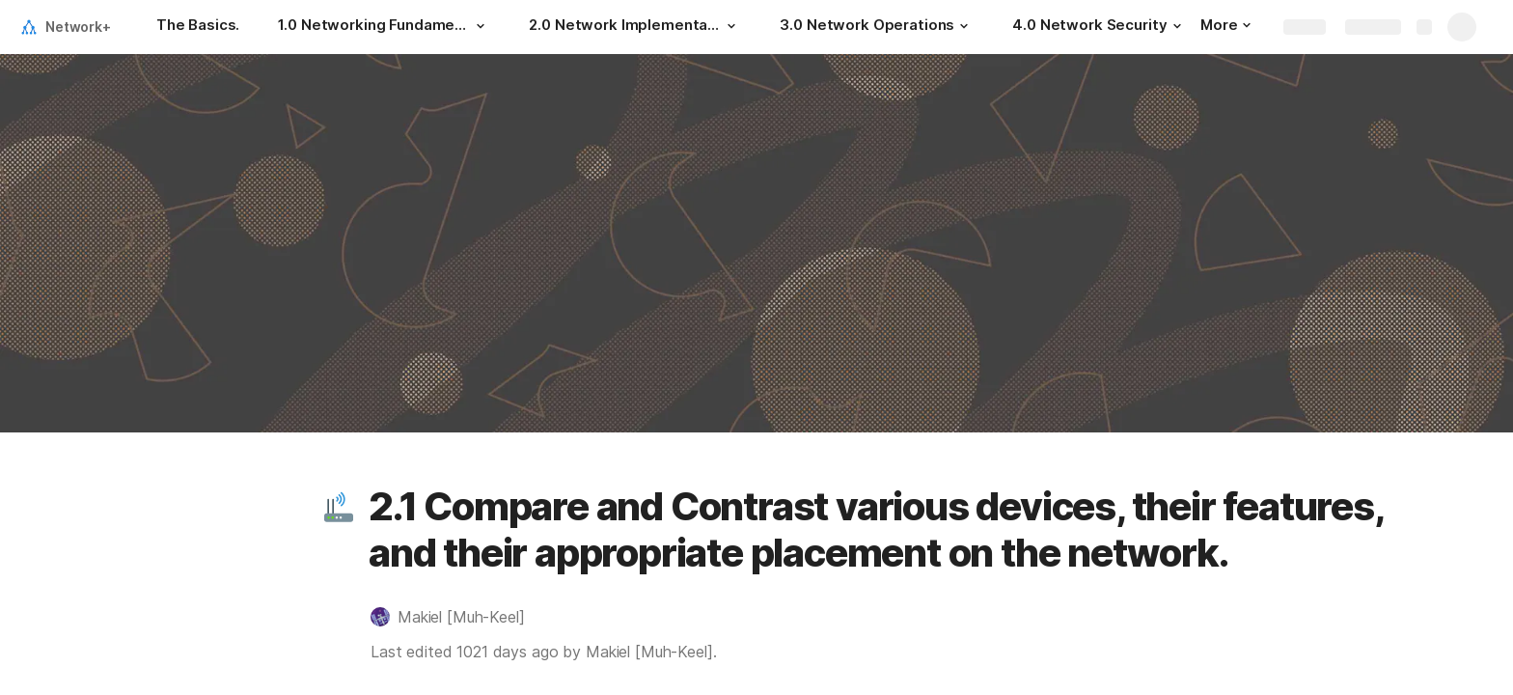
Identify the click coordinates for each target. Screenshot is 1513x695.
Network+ (78, 26)
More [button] (1225, 24)
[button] (480, 26)
